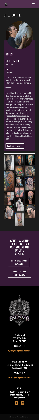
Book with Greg (13, 146)
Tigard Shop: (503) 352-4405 (19, 262)
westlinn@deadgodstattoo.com (19, 377)
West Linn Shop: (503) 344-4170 (19, 273)
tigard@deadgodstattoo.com (19, 350)
